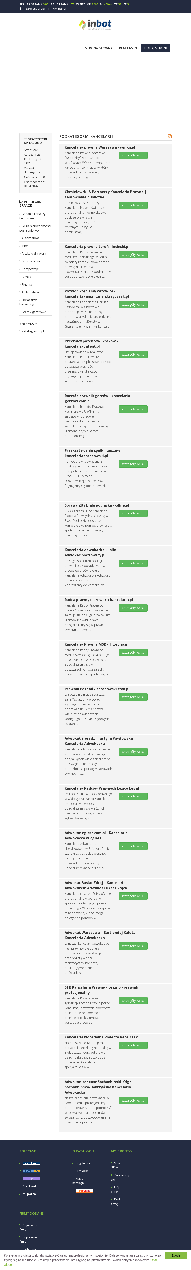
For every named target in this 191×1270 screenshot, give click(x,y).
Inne (25, 246)
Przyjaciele (83, 1171)
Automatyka (30, 238)
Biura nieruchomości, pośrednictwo (35, 228)
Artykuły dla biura (34, 253)
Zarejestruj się (35, 9)
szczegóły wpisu (133, 155)
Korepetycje (30, 269)
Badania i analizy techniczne (32, 216)
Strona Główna (98, 48)
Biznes (26, 277)
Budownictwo (31, 261)
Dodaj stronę (156, 48)
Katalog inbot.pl (33, 331)
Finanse (27, 284)
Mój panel (57, 9)
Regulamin (128, 48)
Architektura (30, 292)
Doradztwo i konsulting (29, 302)
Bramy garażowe (34, 312)
